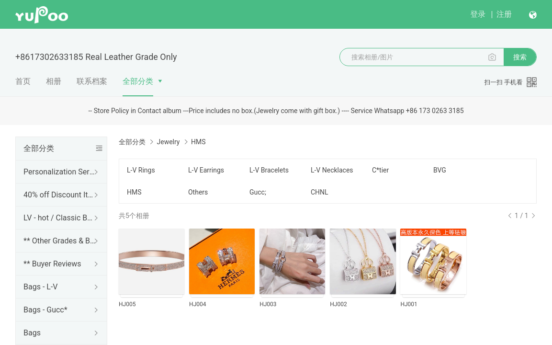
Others (198, 192)
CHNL (319, 192)
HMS (134, 192)
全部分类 (138, 81)
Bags (32, 332)
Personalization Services (59, 171)
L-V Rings (141, 170)
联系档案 (92, 81)
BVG (439, 170)
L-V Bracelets (269, 170)
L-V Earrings (206, 170)
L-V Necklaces (332, 170)
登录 (477, 14)
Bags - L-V (40, 286)
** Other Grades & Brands (59, 240)
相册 (53, 81)
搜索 (520, 57)
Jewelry (168, 142)
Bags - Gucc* (45, 309)
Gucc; (257, 192)
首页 (23, 81)
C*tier (380, 170)
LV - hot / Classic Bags (59, 217)
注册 (504, 14)
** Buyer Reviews (52, 263)
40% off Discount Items (59, 194)
